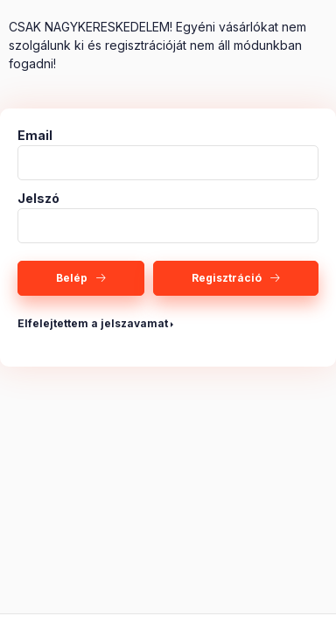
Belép (72, 277)
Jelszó (39, 199)
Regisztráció (227, 277)
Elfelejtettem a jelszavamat (93, 323)
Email (35, 136)
